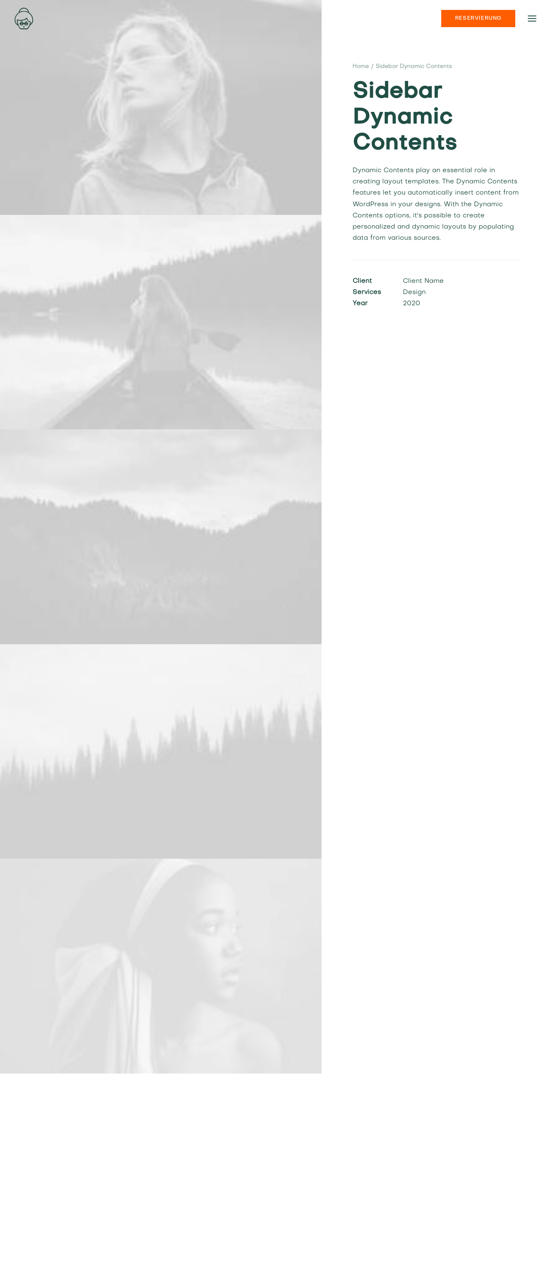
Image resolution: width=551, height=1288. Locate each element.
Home (361, 66)
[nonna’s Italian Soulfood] (24, 18)
